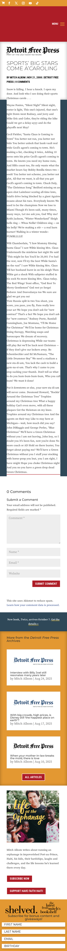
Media (35, 941)
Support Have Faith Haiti (26, 864)
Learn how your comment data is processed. (33, 579)
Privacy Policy (48, 937)
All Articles (33, 751)
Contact (26, 941)
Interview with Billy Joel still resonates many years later (28, 648)
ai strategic (15, 946)
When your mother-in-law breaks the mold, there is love (32, 730)
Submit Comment (46, 557)
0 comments (22, 55)
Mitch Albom (17, 51)
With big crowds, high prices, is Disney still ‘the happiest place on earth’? (32, 691)
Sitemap (44, 941)
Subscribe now (19, 852)
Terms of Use (13, 941)
